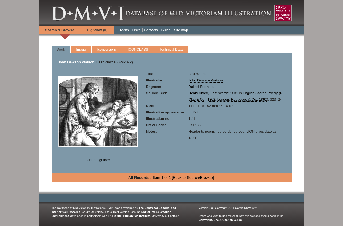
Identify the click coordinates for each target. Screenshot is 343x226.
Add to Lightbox (97, 160)
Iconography (106, 49)
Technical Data (171, 49)
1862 (211, 99)
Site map (181, 30)
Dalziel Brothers (201, 87)
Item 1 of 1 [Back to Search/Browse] (183, 177)
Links (136, 30)
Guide (166, 30)
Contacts (151, 30)
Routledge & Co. (244, 99)
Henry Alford (198, 93)
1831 (234, 93)
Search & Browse (59, 30)
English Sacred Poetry (260, 93)
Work (61, 49)
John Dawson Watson (76, 62)
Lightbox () (97, 30)
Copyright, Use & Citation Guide (220, 219)
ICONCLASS (138, 49)
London (223, 99)
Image (81, 49)
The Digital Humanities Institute (129, 215)
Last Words (219, 93)
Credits (123, 30)
